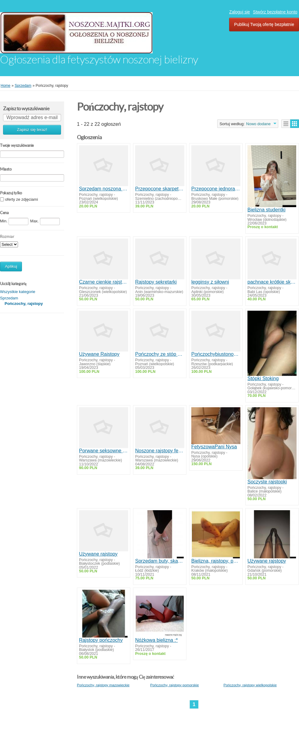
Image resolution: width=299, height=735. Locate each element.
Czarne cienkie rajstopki (103, 281)
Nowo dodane (258, 124)
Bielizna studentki (266, 209)
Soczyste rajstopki (267, 481)
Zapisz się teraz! (32, 129)
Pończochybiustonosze (215, 354)
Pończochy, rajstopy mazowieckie (103, 685)
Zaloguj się (239, 11)
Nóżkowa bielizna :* (156, 640)
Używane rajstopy (98, 554)
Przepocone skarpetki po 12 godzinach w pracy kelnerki (159, 188)
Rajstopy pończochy (101, 640)
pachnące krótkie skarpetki (272, 281)
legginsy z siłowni (210, 281)
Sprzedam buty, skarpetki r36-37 (159, 561)
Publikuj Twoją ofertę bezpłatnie (264, 24)
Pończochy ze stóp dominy (159, 354)
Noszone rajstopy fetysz (159, 450)
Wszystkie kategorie (17, 291)
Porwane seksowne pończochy (103, 450)
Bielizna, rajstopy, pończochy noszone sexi (215, 561)
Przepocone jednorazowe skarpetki (215, 188)
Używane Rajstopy (99, 354)
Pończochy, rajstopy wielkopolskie (249, 685)
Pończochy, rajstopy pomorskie (174, 685)
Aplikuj (11, 266)
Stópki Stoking (263, 378)
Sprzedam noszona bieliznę (103, 188)
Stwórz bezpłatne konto (275, 11)
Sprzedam (9, 298)
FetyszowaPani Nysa (214, 446)
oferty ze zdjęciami (21, 199)
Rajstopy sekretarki (156, 281)
